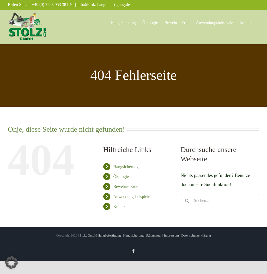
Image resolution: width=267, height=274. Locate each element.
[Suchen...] (220, 200)
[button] (11, 262)
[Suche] (187, 200)
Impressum (172, 235)
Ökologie (121, 176)
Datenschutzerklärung (196, 235)
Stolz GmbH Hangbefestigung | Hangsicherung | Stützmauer (121, 235)
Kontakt (120, 206)
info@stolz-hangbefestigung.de (103, 4)
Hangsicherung (125, 166)
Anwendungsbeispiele (131, 196)
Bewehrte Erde (125, 186)
